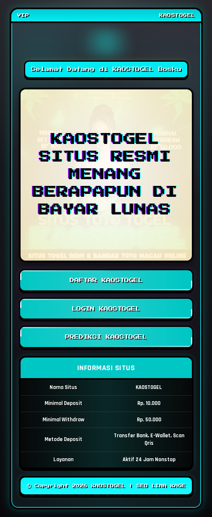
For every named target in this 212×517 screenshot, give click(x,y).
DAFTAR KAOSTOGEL (106, 280)
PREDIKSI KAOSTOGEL (106, 337)
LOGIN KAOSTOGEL (106, 309)
